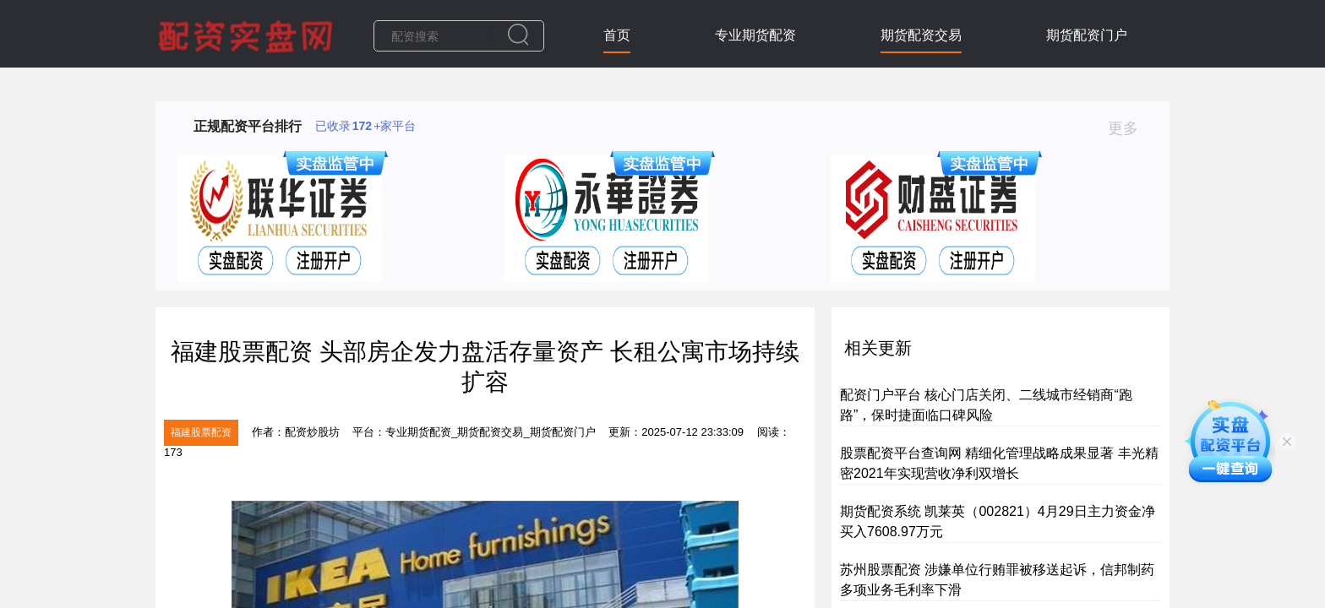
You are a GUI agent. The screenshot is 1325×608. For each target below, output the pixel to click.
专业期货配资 (755, 35)
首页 (616, 35)
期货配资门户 (1086, 35)
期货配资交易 (921, 35)
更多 (1130, 128)
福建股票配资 (201, 432)
